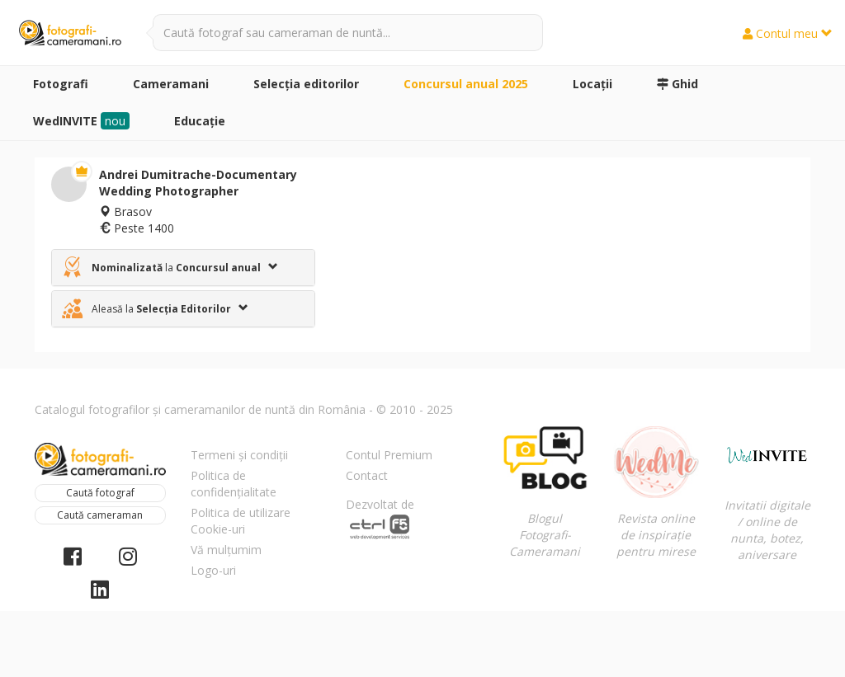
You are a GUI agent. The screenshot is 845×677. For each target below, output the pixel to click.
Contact (367, 475)
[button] (183, 267)
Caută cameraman (100, 515)
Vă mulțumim (226, 549)
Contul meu (788, 33)
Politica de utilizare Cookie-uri (240, 521)
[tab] (183, 267)
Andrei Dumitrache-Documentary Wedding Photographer (198, 183)
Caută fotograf (100, 493)
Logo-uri (213, 570)
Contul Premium (389, 455)
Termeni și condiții (239, 455)
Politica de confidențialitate (233, 484)
